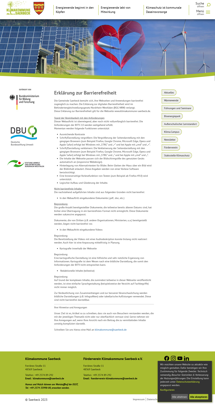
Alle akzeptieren (198, 396)
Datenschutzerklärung (188, 381)
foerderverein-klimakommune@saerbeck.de (114, 378)
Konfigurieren (167, 389)
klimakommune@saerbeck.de (111, 329)
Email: (28, 378)
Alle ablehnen (179, 396)
